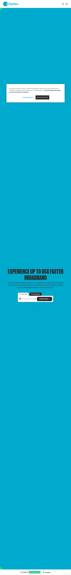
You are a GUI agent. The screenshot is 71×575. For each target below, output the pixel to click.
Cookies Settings (27, 97)
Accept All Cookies (42, 97)
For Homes (23, 294)
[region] (35, 93)
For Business (35, 294)
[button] (63, 4)
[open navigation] (67, 4)
